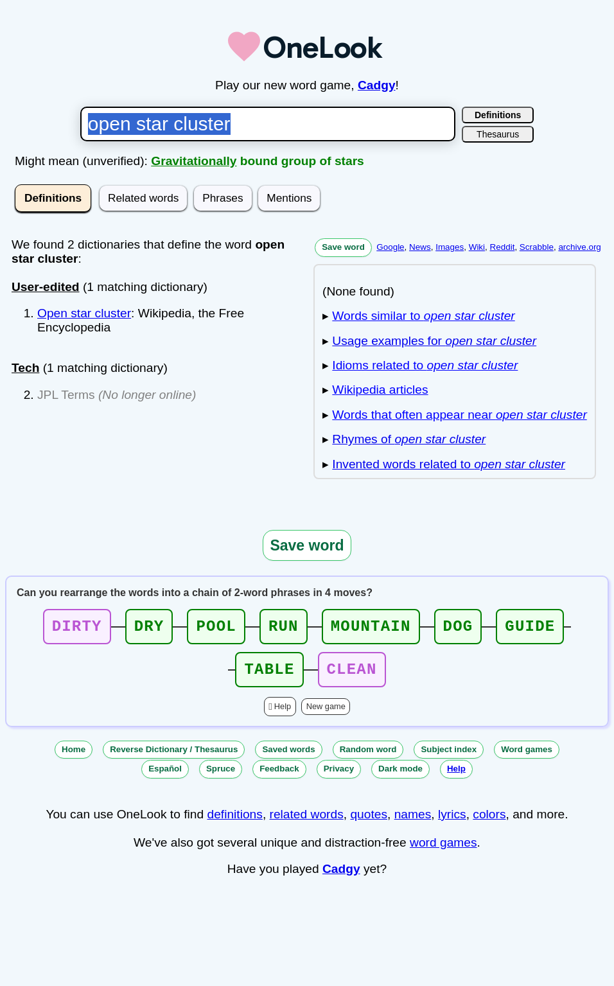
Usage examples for (434, 341)
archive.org (579, 247)
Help (282, 714)
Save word (343, 247)
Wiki (477, 247)
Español (165, 776)
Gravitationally (193, 161)
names (413, 822)
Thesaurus (498, 134)
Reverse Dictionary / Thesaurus (174, 757)
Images (449, 247)
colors (489, 822)
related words (307, 822)
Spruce (220, 776)
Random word (368, 757)
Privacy (339, 776)
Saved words (288, 757)
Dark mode (400, 776)
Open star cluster (84, 313)
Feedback (279, 776)
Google (390, 247)
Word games (526, 757)
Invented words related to (448, 464)
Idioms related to (425, 365)
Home (73, 757)
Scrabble (537, 247)
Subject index (449, 757)
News (420, 247)
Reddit (502, 247)
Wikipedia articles (380, 389)
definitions (234, 822)
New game (326, 714)
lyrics (452, 822)
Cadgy (377, 85)
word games (443, 850)
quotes (368, 822)
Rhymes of (409, 439)
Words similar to (423, 315)
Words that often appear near (459, 414)
